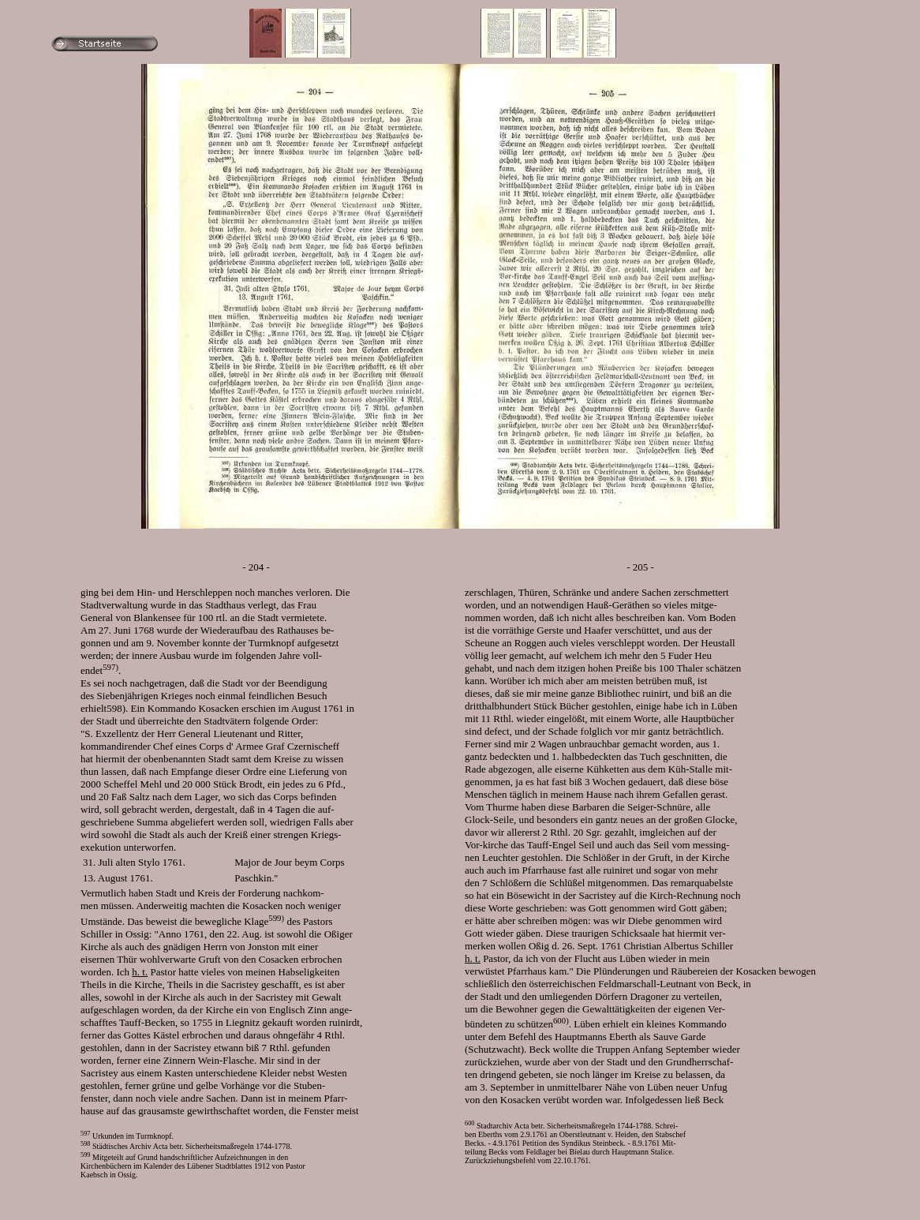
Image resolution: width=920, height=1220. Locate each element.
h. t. (140, 972)
